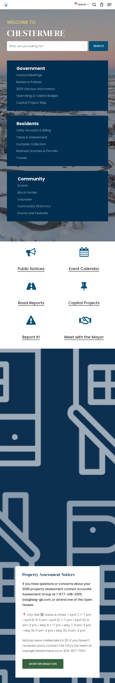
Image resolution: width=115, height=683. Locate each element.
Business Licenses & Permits (37, 151)
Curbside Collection (31, 144)
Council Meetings (29, 75)
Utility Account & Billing (33, 130)
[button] (109, 5)
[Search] (98, 46)
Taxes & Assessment (31, 137)
